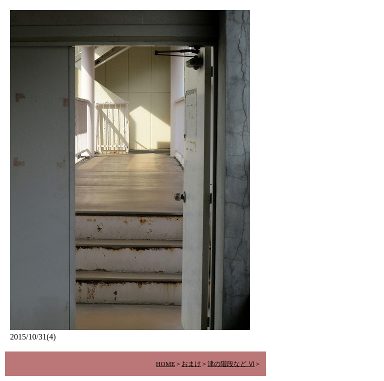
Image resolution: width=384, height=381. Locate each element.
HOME (165, 364)
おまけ (191, 364)
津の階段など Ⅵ (231, 364)
